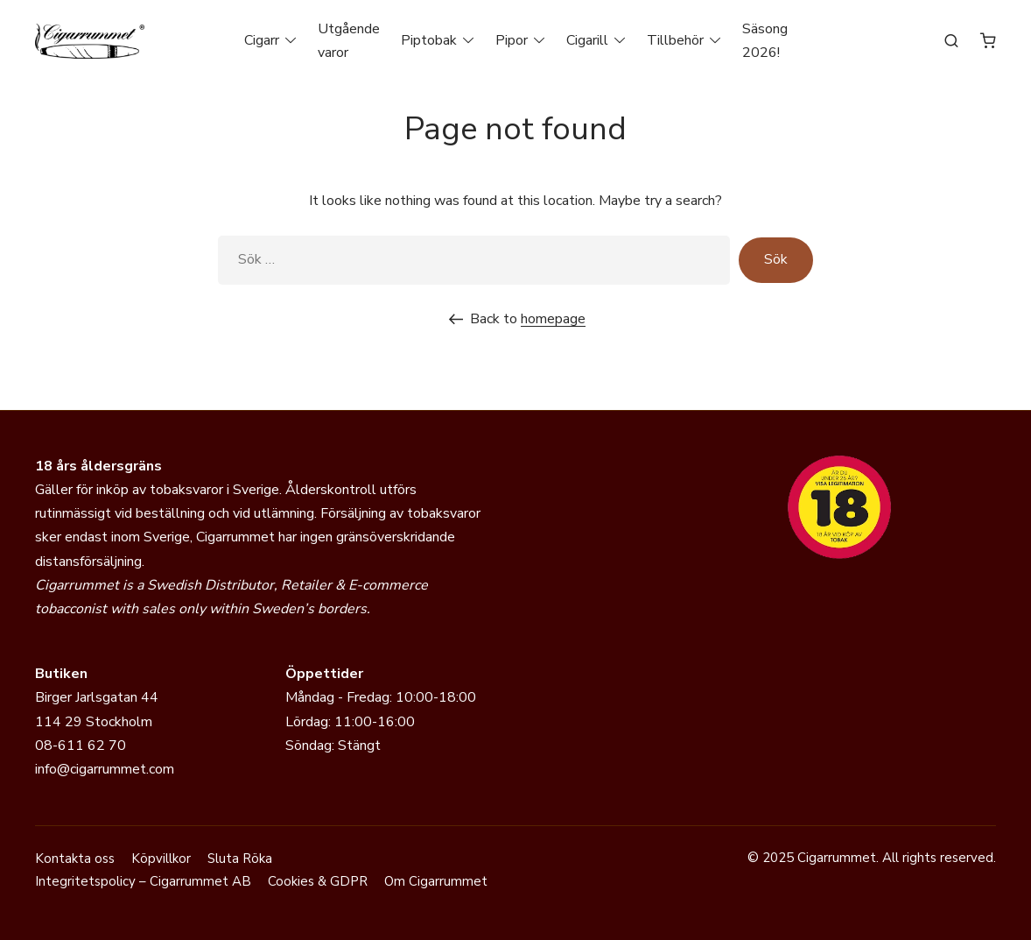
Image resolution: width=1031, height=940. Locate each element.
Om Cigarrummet (435, 881)
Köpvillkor (161, 858)
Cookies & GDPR (318, 881)
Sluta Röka (239, 858)
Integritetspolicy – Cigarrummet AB (143, 881)
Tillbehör (675, 40)
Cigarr (261, 40)
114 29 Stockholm (93, 722)
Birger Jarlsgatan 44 (96, 697)
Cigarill (587, 40)
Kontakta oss (75, 858)
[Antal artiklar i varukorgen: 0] (988, 40)
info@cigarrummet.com (104, 769)
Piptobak (429, 40)
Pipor (511, 40)
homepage (553, 319)
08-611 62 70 (80, 745)
